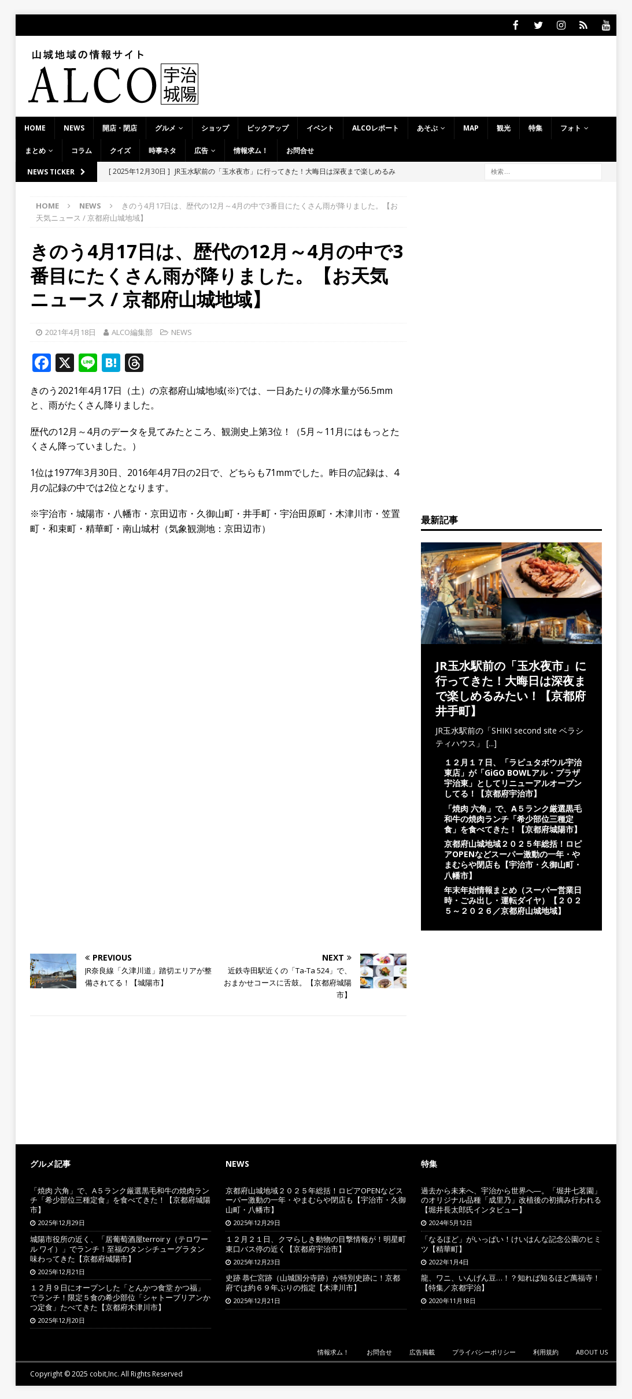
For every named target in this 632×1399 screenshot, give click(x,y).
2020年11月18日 (452, 1299)
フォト (570, 127)
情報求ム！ (251, 149)
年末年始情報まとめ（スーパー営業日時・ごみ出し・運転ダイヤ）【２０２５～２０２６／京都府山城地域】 (513, 899)
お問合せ (300, 149)
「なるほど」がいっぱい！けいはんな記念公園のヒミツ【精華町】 (511, 1243)
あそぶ (427, 127)
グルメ (165, 127)
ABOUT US (592, 1350)
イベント (320, 127)
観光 (504, 127)
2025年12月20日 (61, 1319)
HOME (35, 127)
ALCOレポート (375, 127)
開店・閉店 (119, 127)
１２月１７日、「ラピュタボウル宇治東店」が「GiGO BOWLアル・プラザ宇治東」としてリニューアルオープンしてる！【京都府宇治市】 (513, 777)
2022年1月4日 (449, 1260)
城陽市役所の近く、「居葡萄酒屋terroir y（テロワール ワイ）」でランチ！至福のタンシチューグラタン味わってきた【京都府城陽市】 (119, 1248)
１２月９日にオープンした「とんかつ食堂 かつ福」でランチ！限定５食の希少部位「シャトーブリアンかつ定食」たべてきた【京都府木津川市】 (120, 1296)
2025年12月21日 (61, 1270)
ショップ (215, 127)
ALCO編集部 (132, 331)
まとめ (35, 149)
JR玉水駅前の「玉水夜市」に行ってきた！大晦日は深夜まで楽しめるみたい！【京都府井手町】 (510, 687)
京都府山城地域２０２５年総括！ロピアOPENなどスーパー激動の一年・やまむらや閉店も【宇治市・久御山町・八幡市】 (513, 858)
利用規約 (546, 1350)
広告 (201, 149)
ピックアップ (268, 127)
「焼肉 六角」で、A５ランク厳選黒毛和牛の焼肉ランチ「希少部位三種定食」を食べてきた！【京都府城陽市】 (513, 818)
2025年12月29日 (61, 1221)
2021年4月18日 (70, 331)
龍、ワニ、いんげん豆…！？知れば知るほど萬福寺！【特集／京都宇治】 (510, 1281)
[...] (491, 741)
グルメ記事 (50, 1162)
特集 (535, 127)
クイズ (120, 149)
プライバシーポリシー (484, 1350)
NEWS (74, 127)
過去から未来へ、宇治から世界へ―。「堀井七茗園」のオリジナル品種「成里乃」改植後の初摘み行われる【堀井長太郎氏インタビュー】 (511, 1199)
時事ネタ (162, 149)
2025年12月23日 (257, 1260)
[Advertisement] (218, 627)
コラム (81, 149)
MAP (471, 127)
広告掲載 (422, 1350)
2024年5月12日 (450, 1221)
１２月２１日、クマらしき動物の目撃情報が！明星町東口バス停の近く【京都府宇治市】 (316, 1243)
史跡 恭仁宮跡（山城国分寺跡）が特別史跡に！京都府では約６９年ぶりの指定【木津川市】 (313, 1281)
